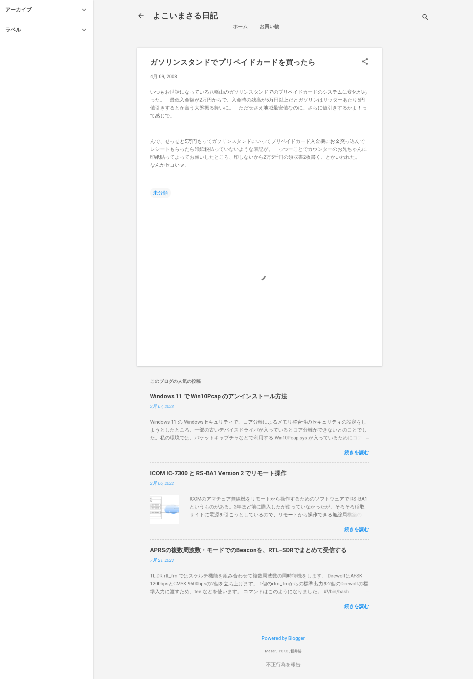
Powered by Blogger (283, 638)
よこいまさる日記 (185, 15)
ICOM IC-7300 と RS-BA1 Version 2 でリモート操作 (218, 473)
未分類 (160, 193)
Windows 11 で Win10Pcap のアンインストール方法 (218, 396)
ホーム (240, 27)
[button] (365, 62)
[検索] (425, 18)
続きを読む (356, 453)
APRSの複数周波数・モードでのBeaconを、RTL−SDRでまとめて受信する (248, 550)
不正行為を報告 (283, 664)
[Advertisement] (430, 146)
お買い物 (269, 27)
